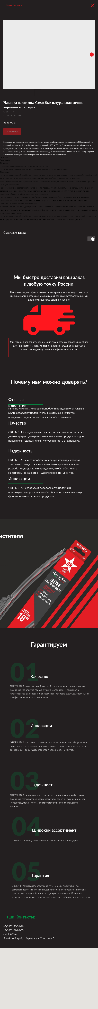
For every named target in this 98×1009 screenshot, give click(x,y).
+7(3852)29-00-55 (13, 930)
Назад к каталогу (14, 5)
